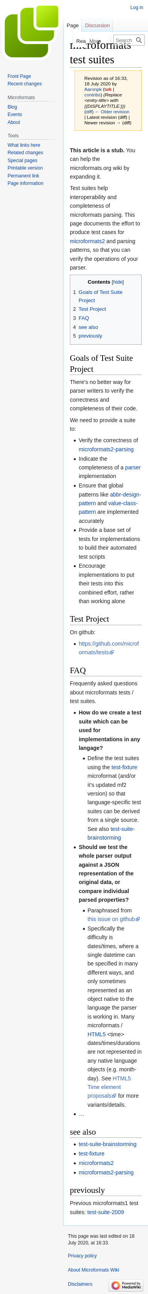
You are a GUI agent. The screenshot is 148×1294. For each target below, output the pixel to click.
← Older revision (112, 111)
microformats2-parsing (106, 449)
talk (108, 89)
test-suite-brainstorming (107, 1144)
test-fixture (124, 767)
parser (133, 467)
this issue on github (111, 919)
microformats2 (87, 241)
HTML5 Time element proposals (109, 1087)
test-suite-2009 (105, 1212)
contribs (92, 94)
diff (89, 111)
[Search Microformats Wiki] (129, 40)
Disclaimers (80, 1284)
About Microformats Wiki (93, 1270)
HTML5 (97, 1034)
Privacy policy (82, 1256)
